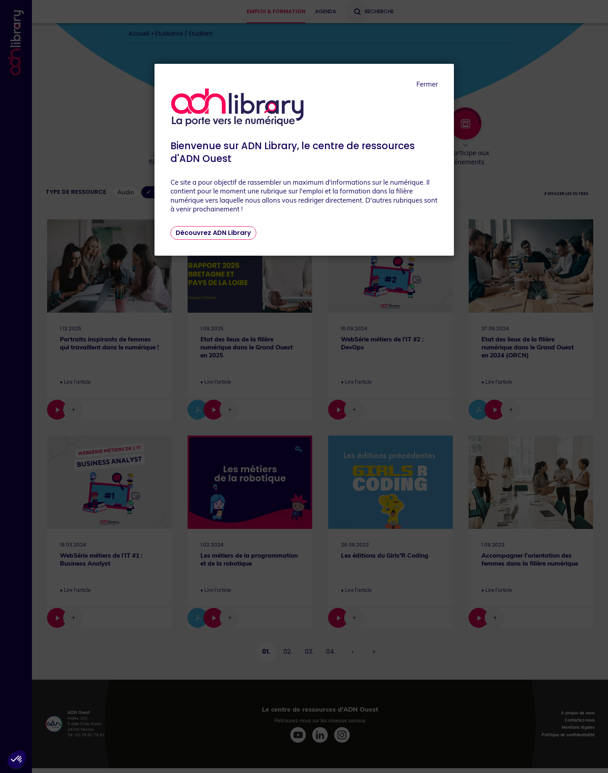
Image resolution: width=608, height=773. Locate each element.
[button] (16, 759)
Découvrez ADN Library (213, 232)
